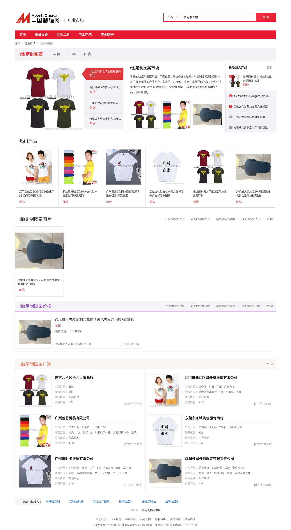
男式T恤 (87, 432)
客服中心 (130, 519)
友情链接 (190, 519)
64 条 (201, 402)
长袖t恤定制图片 (175, 219)
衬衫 (201, 472)
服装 (71, 386)
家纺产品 (217, 467)
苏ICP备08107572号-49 (184, 524)
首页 (23, 34)
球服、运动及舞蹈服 (80, 472)
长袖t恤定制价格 (175, 305)
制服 (211, 386)
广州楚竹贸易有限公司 (72, 418)
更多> (270, 67)
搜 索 (266, 17)
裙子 (209, 472)
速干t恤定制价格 (251, 305)
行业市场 (76, 20)
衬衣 (84, 467)
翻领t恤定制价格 (225, 305)
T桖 (99, 467)
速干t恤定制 (172, 501)
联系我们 (115, 519)
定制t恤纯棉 (76, 501)
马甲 (91, 467)
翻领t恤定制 (126, 501)
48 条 (72, 442)
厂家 (88, 54)
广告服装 (74, 427)
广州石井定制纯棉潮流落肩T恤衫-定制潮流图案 (106, 102)
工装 (227, 467)
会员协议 (175, 519)
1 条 (71, 402)
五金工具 (63, 34)
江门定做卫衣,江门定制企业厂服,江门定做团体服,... (36, 193)
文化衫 (85, 427)
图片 (56, 54)
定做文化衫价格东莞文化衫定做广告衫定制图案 (166, 193)
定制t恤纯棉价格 (200, 305)
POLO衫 (108, 467)
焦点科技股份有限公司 (127, 524)
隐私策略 (160, 519)
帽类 (71, 432)
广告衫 (203, 427)
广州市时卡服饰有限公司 (74, 458)
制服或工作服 (234, 391)
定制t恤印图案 (101, 501)
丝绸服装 (219, 472)
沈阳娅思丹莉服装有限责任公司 (73, 343)
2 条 (201, 442)
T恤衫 (222, 427)
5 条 (201, 483)
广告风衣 (229, 386)
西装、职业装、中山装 (108, 472)
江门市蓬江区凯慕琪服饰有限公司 (211, 377)
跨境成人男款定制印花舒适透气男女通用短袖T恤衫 (106, 118)
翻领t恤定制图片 (225, 219)
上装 (134, 432)
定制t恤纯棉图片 (200, 219)
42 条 (72, 483)
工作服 (202, 386)
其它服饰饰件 (121, 432)
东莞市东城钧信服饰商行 (204, 418)
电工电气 (85, 34)
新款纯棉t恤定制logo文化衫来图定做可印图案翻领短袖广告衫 (106, 87)
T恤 (71, 391)
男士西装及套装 (208, 391)
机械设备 (41, 34)
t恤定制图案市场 (151, 510)
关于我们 (101, 519)
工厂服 (127, 467)
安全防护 (107, 34)
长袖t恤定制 (53, 501)
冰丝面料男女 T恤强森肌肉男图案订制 (106, 71)
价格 (72, 54)
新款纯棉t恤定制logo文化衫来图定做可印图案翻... (80, 193)
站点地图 (145, 519)
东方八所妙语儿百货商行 (74, 377)
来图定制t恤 (149, 501)
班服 (118, 467)
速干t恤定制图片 (251, 219)
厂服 (219, 386)
